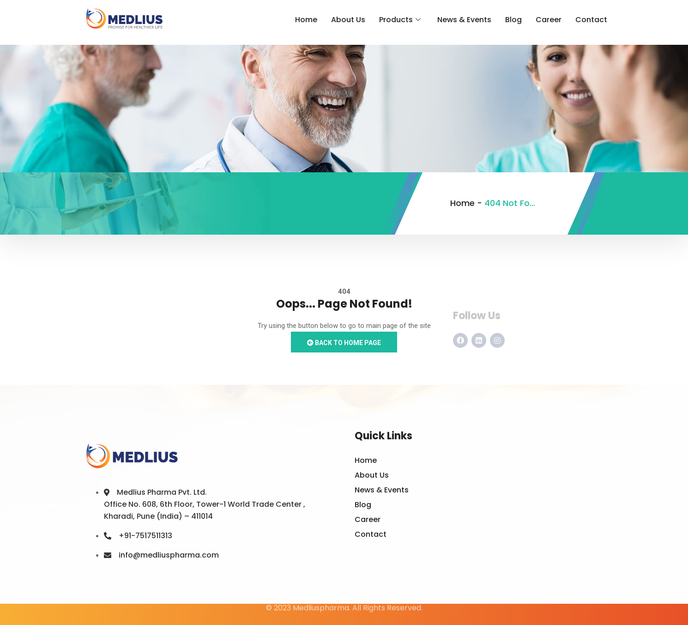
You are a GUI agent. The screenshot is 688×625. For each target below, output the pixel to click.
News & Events (464, 19)
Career (548, 19)
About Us (348, 19)
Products (400, 20)
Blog (513, 19)
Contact (591, 19)
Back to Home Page (344, 342)
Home (306, 19)
